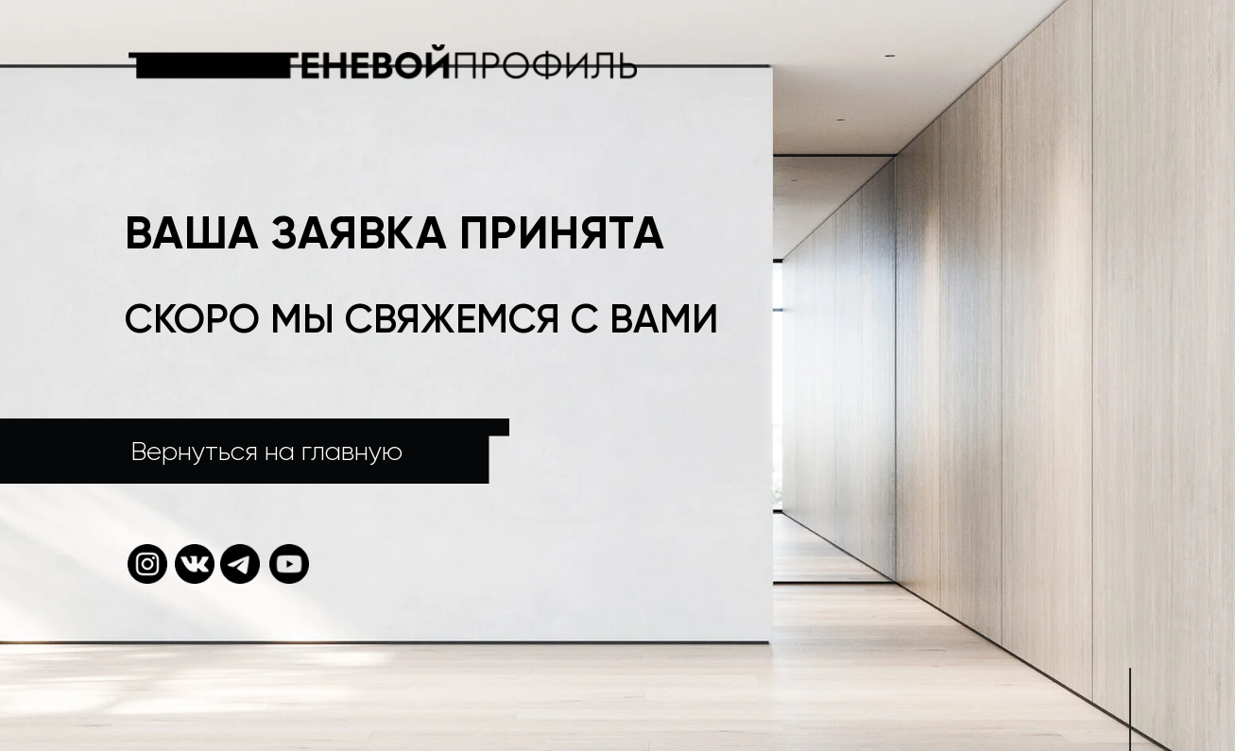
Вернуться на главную (266, 451)
